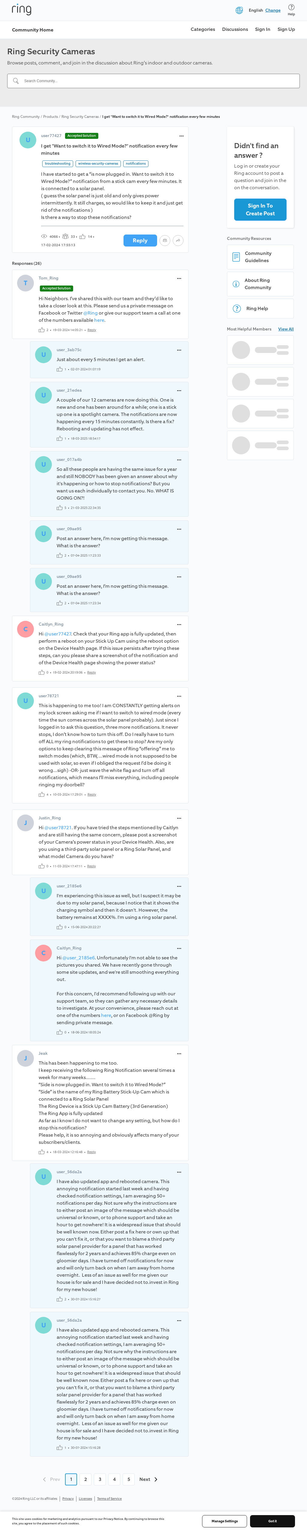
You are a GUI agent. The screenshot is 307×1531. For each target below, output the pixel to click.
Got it (272, 1521)
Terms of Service (109, 1499)
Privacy (68, 1499)
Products (50, 116)
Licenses (85, 1499)
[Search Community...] (157, 81)
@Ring (90, 313)
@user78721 (58, 827)
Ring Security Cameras (80, 116)
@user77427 (57, 634)
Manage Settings (225, 1521)
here (99, 320)
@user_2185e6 (78, 958)
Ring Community (26, 116)
